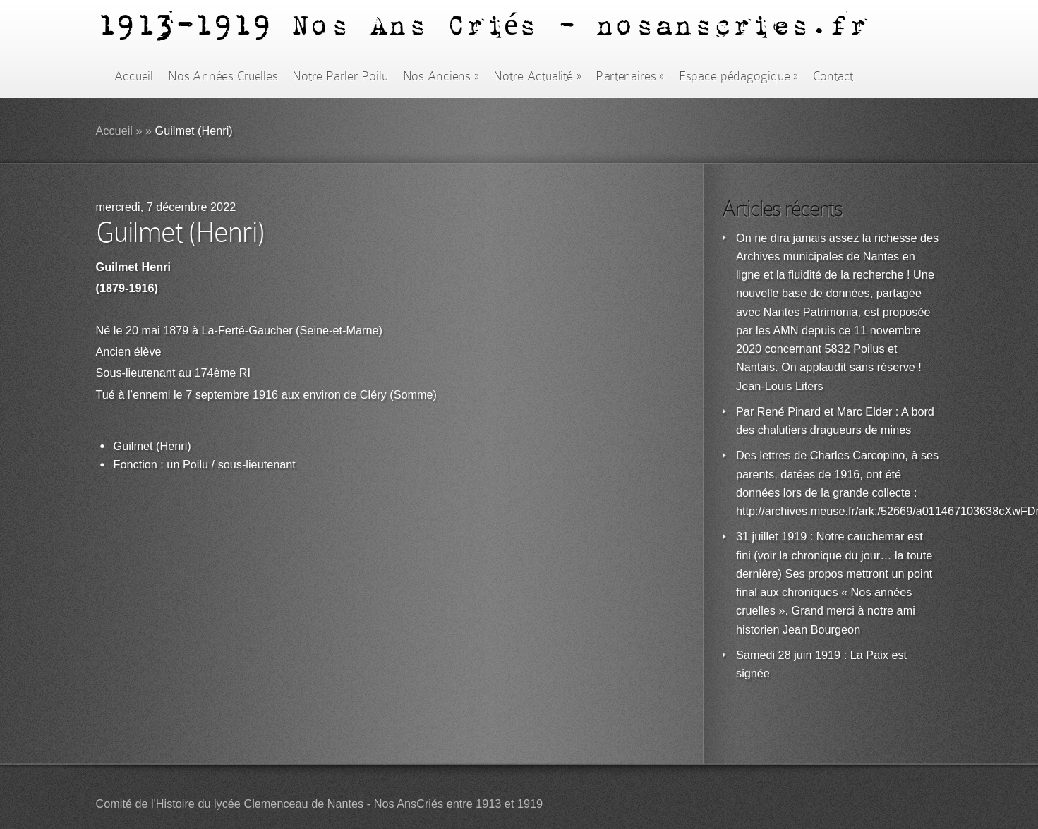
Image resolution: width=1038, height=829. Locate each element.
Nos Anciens (441, 76)
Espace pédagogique (738, 76)
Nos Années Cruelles (222, 76)
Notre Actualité (537, 76)
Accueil (133, 76)
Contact (833, 76)
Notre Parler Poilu (339, 76)
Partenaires (629, 76)
